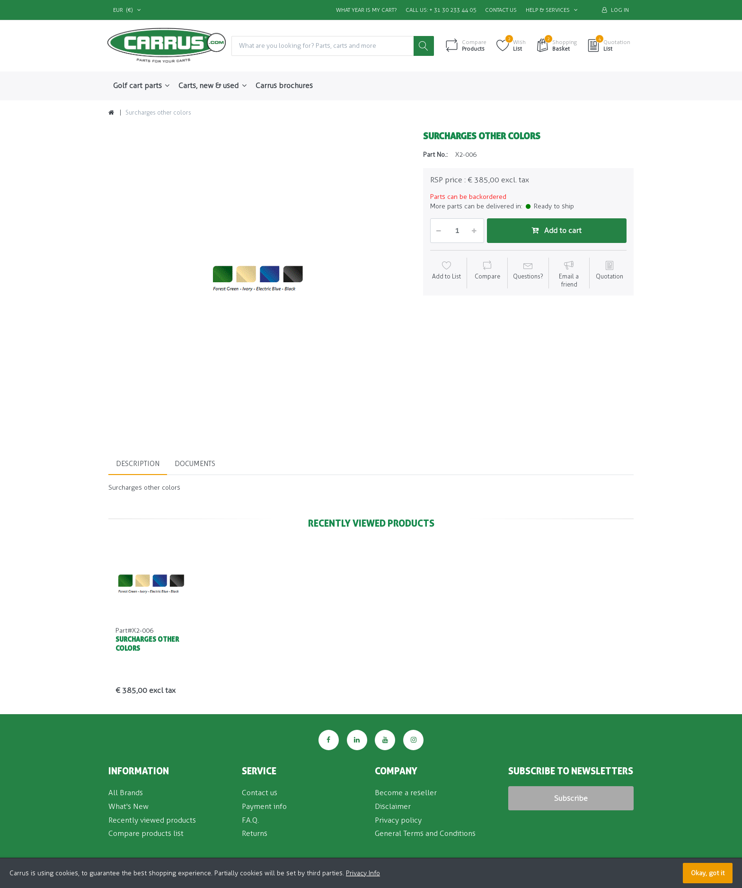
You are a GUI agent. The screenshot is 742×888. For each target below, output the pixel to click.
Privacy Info (363, 873)
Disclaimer (393, 806)
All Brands (125, 792)
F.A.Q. (250, 820)
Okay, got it (707, 873)
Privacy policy (398, 820)
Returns (254, 833)
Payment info (264, 806)
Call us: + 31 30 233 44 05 (441, 10)
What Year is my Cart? (366, 10)
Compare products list (146, 833)
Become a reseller (406, 792)
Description (137, 463)
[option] (258, 279)
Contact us (501, 10)
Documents (195, 463)
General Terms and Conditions (425, 833)
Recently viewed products (152, 820)
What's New (128, 806)
